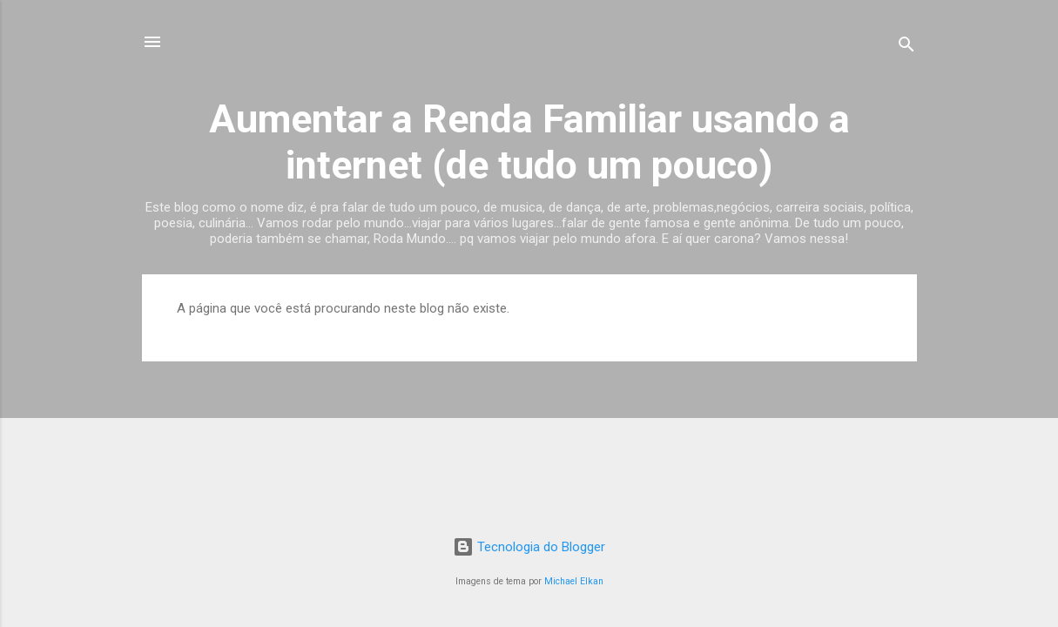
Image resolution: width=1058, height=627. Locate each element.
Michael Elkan (573, 581)
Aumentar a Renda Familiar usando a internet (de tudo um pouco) (529, 142)
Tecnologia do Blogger (529, 547)
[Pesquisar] (906, 47)
